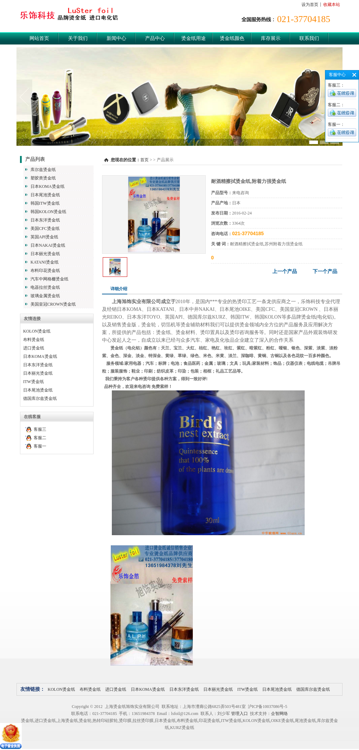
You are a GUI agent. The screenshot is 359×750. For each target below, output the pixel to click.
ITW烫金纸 (33, 381)
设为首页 (310, 4)
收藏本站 (331, 4)
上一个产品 (284, 271)
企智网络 (279, 713)
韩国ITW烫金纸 (45, 203)
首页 (144, 159)
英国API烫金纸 (44, 236)
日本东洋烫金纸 (45, 220)
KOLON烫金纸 (36, 331)
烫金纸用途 (193, 38)
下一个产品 (325, 271)
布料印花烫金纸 (45, 270)
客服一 (40, 446)
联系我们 (309, 38)
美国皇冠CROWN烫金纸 (53, 304)
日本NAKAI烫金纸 (48, 245)
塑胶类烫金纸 (43, 178)
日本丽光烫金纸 (45, 253)
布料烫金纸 (33, 339)
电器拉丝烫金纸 (45, 287)
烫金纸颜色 (232, 38)
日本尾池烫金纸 (45, 194)
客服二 (40, 437)
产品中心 (155, 38)
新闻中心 (116, 38)
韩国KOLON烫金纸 (48, 211)
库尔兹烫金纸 (43, 169)
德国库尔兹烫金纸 (40, 398)
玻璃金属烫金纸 (45, 295)
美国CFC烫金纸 (45, 228)
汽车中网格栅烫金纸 (49, 279)
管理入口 (239, 713)
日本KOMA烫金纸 (48, 186)
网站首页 (39, 38)
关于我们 (78, 38)
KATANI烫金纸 (45, 262)
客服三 (40, 429)
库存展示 (270, 38)
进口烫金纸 (33, 348)
